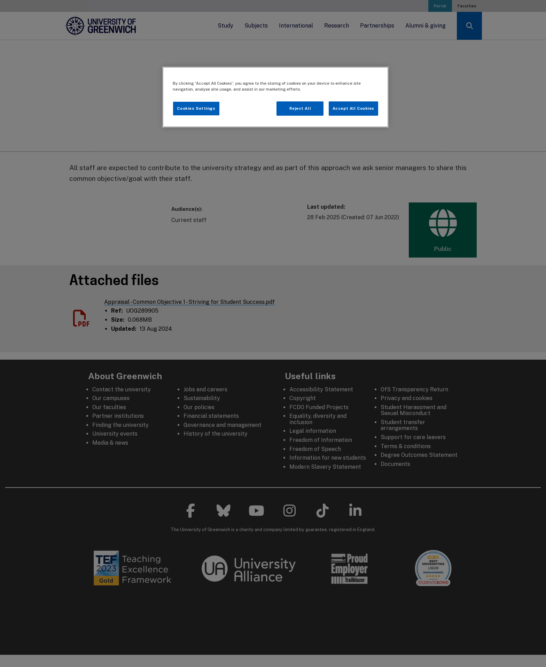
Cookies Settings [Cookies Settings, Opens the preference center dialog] (196, 108)
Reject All (300, 108)
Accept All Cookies (353, 108)
